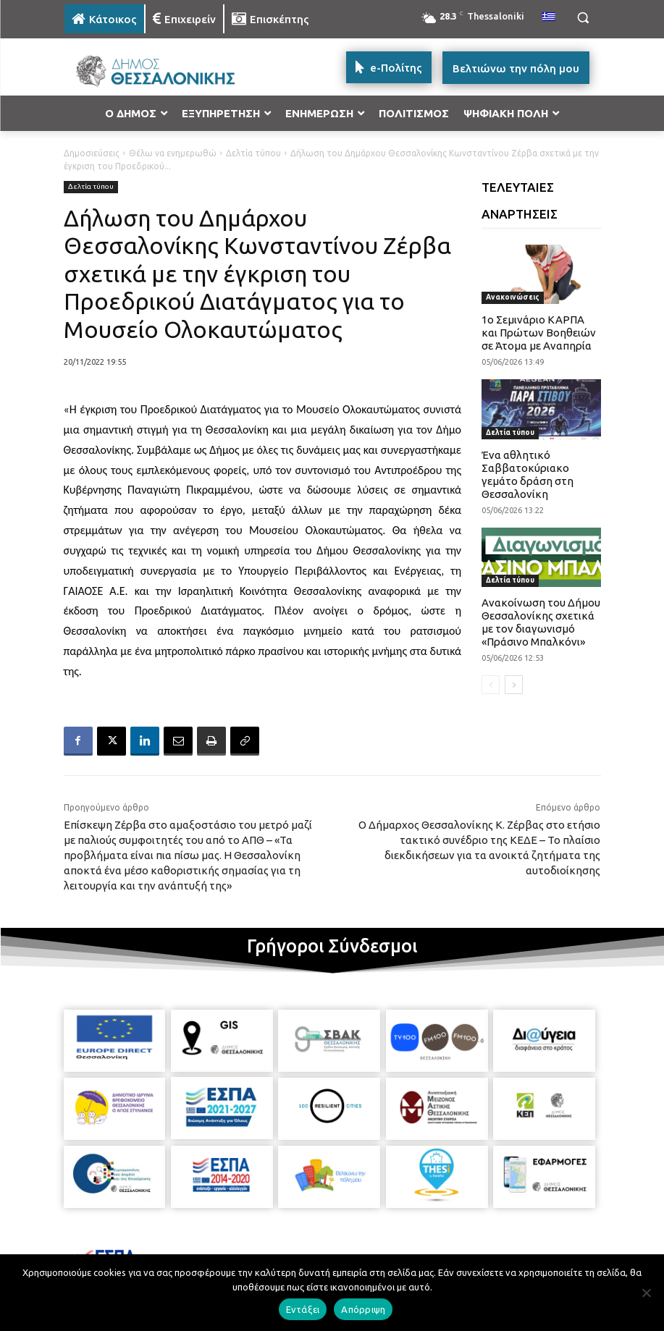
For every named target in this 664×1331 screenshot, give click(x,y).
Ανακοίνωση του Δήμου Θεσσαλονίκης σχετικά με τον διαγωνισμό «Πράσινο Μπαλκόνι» (541, 622)
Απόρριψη (363, 1309)
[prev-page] (491, 684)
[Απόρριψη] (646, 1292)
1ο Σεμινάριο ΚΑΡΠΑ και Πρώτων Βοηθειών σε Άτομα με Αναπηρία (539, 332)
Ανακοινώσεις (512, 297)
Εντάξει (303, 1309)
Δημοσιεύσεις (91, 153)
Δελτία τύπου (253, 153)
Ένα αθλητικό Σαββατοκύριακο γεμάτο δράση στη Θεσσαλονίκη (527, 474)
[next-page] (514, 684)
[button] (583, 18)
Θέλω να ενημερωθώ (173, 153)
